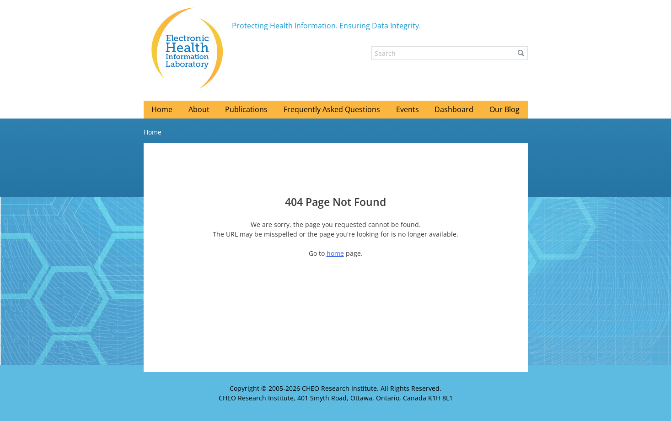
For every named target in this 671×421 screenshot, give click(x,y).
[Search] (449, 53)
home (335, 253)
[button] (521, 53)
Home (152, 132)
